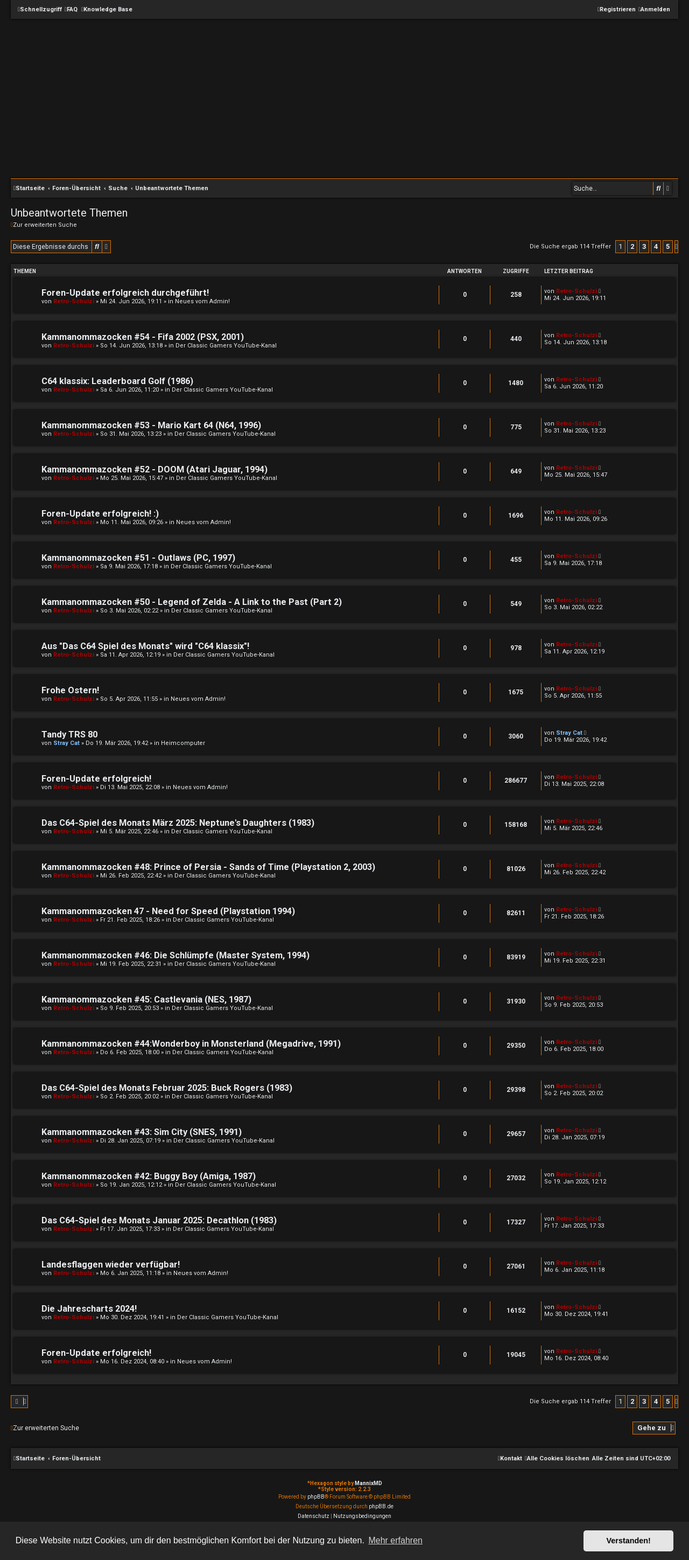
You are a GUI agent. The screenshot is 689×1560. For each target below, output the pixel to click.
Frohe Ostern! (70, 690)
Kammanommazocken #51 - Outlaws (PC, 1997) (138, 558)
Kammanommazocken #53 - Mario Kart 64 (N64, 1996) (151, 425)
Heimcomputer (183, 743)
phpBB (316, 1497)
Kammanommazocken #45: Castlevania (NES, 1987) (146, 999)
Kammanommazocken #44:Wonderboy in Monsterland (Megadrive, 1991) (191, 1044)
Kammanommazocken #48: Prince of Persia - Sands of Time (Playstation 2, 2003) (208, 867)
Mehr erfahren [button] (395, 1540)
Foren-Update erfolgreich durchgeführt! (125, 293)
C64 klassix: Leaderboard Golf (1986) (117, 381)
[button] (676, 246)
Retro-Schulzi (73, 301)
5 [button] (668, 246)
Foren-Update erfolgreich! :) (100, 514)
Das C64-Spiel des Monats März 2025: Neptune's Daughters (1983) (177, 823)
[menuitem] (71, 9)
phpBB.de (381, 1506)
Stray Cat (66, 743)
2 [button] (632, 246)
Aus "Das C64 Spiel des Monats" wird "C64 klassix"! (145, 646)
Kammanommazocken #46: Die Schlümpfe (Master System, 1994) (175, 955)
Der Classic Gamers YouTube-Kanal (226, 345)
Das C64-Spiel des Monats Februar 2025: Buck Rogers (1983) (166, 1088)
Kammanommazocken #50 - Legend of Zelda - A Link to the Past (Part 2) (191, 602)
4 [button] (656, 246)
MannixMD (368, 1483)
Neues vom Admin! (202, 301)
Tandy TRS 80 (69, 734)
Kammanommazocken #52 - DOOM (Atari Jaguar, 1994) (154, 469)
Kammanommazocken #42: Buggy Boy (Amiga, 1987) (148, 1176)
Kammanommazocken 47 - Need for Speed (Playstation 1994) (168, 911)
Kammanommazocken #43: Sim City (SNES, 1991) (141, 1132)
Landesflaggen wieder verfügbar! (110, 1264)
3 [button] (644, 246)
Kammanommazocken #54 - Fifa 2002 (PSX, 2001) (142, 337)
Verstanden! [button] (629, 1540)
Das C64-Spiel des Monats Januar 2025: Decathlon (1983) (159, 1220)
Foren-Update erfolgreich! (96, 779)
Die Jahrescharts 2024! (89, 1309)
